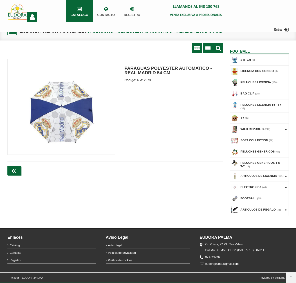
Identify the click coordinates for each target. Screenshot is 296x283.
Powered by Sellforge (272, 277)
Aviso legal (115, 245)
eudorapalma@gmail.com (222, 263)
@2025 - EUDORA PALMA (27, 277)
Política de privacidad (122, 252)
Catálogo (15, 245)
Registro (15, 260)
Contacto (15, 252)
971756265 (212, 256)
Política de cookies (120, 260)
